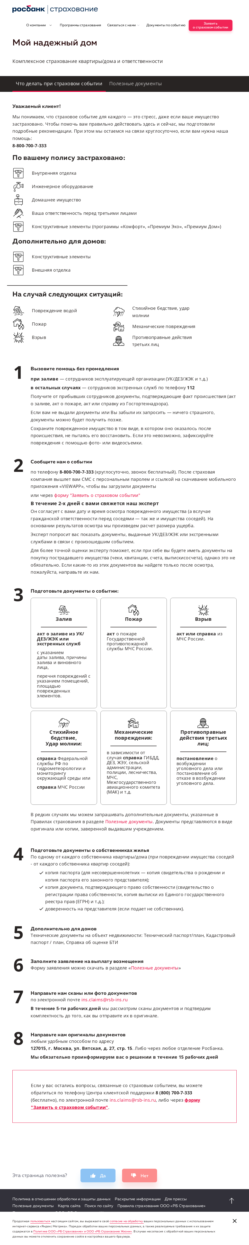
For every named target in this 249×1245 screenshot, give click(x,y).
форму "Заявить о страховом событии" (97, 495)
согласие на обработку (126, 1221)
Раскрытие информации (137, 1199)
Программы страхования (80, 25)
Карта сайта (69, 1206)
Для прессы (176, 1199)
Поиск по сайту (99, 1206)
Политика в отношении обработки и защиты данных (61, 1199)
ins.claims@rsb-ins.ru (104, 1000)
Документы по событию (166, 25)
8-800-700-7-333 (29, 145)
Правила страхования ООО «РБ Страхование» (161, 1206)
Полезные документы (129, 821)
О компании (39, 25)
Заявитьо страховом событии (210, 25)
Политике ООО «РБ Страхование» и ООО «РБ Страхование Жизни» (82, 1231)
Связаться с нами (123, 25)
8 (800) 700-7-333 (174, 1093)
